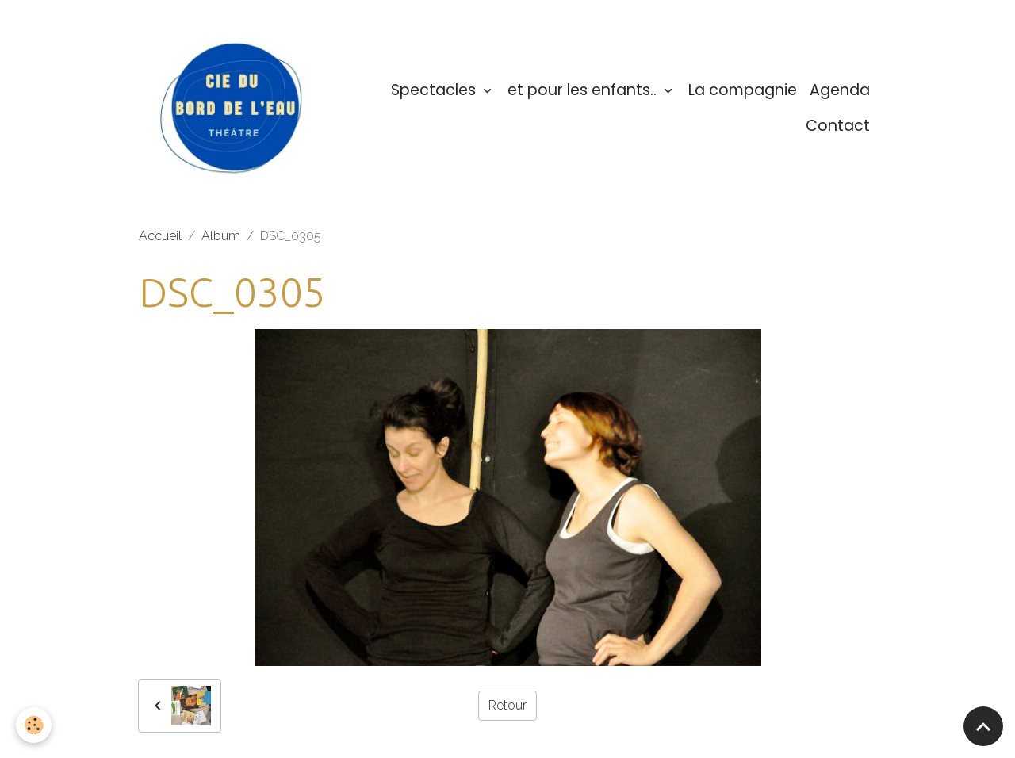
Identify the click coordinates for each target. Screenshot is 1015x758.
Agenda (840, 90)
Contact (838, 125)
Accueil (160, 235)
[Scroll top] (983, 726)
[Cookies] (34, 725)
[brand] (235, 109)
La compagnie (742, 90)
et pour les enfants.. (584, 90)
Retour (507, 705)
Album (220, 235)
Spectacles (435, 90)
